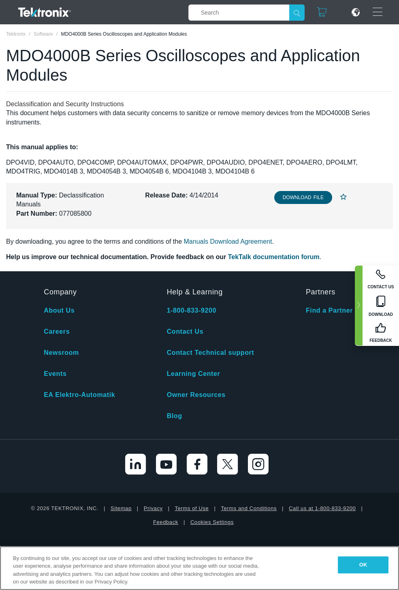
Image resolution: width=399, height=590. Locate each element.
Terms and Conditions (249, 508)
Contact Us (185, 331)
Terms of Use (192, 508)
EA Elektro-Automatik (79, 394)
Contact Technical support (210, 352)
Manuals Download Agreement (228, 241)
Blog (174, 415)
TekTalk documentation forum (274, 256)
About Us (59, 310)
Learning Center (193, 373)
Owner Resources (196, 394)
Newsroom (61, 352)
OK (363, 565)
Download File (303, 197)
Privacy (153, 508)
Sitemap (121, 508)
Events (55, 373)
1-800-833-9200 (191, 310)
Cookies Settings (212, 522)
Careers (57, 331)
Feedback (165, 522)
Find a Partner (329, 310)
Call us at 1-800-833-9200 (322, 508)
